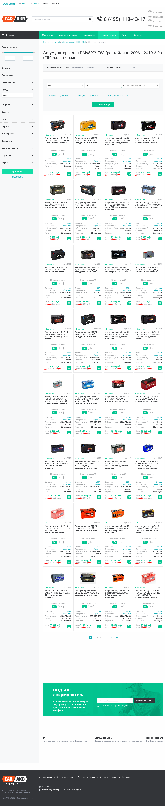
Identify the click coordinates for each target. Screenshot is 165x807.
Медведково (155, 17)
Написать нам (140, 787)
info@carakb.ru (147, 784)
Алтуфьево (155, 12)
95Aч (69, 547)
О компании (47, 35)
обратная (67, 161)
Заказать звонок (8, 3)
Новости (114, 778)
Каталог (8, 35)
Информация (89, 35)
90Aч (129, 159)
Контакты (138, 35)
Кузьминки (155, 26)
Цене (67, 68)
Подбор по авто (108, 35)
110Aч (128, 482)
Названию (90, 68)
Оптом (103, 778)
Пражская (154, 21)
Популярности (77, 68)
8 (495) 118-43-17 (124, 19)
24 (129, 68)
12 (125, 68)
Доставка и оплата (68, 35)
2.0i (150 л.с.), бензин (118, 95)
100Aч (68, 159)
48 (134, 68)
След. (113, 637)
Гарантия (81, 778)
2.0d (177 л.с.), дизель (88, 95)
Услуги (125, 35)
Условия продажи (9, 791)
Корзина (35, 3)
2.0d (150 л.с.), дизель (58, 95)
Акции (92, 778)
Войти (23, 3)
